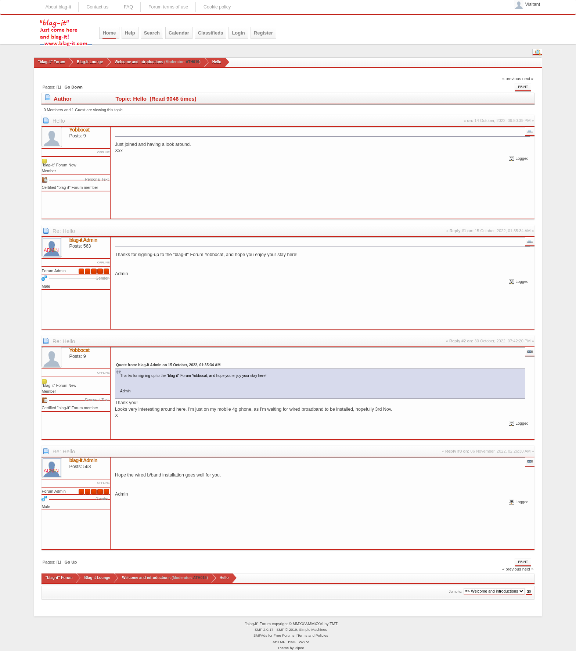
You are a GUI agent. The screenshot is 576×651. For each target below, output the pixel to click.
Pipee (299, 648)
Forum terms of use (168, 7)
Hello (59, 121)
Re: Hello (64, 231)
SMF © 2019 (287, 629)
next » (528, 78)
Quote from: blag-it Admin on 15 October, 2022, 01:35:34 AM (168, 365)
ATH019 (192, 62)
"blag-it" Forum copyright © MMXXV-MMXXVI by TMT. (291, 624)
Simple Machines (313, 629)
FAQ (128, 7)
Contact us (97, 7)
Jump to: (455, 591)
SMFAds (260, 635)
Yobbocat (79, 130)
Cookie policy (217, 7)
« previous (511, 78)
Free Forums (284, 635)
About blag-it (58, 7)
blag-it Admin (83, 240)
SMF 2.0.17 (264, 629)
